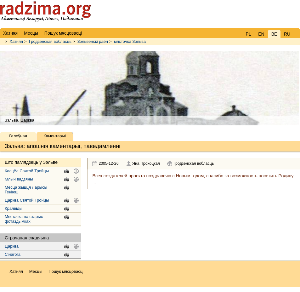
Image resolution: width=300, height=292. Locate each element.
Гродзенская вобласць (50, 41)
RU (287, 34)
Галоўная (18, 136)
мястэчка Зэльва (130, 41)
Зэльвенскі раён (92, 41)
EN (261, 34)
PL (248, 34)
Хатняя (16, 41)
